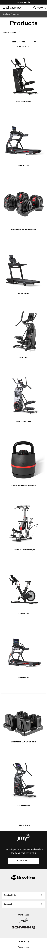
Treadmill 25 (23, 165)
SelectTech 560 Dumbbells (23, 742)
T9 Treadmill (23, 294)
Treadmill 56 (23, 678)
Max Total (23, 358)
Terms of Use (23, 947)
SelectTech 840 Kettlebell (23, 486)
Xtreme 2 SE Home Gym (23, 550)
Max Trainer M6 (23, 422)
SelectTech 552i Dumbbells (23, 230)
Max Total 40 (23, 806)
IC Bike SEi (23, 614)
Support (8, 904)
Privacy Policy (23, 942)
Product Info (10, 895)
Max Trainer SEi (23, 102)
